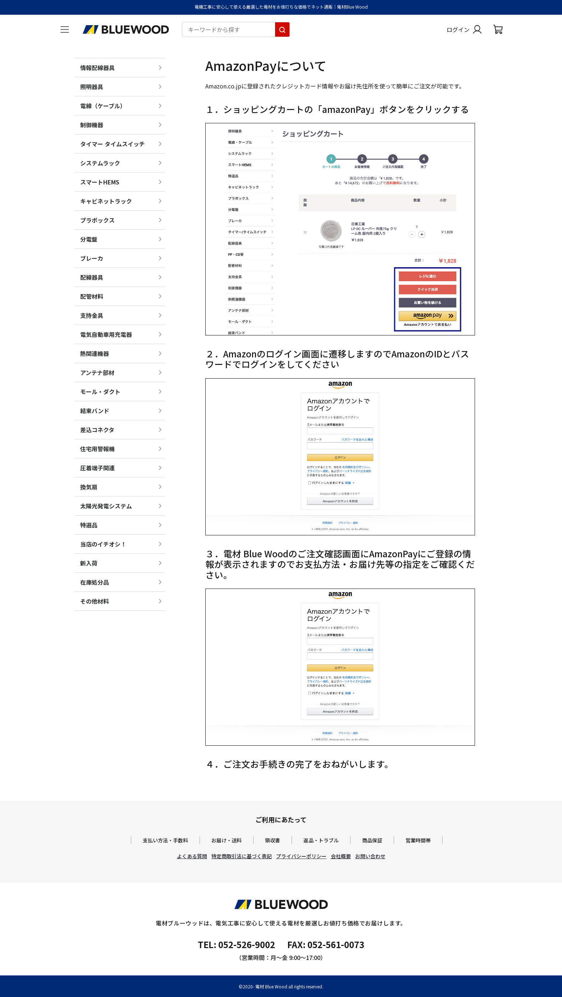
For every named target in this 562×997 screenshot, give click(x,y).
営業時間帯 (418, 840)
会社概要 (341, 856)
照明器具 (91, 86)
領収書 (272, 840)
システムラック (100, 163)
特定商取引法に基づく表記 (241, 856)
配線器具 (91, 277)
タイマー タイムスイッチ (112, 144)
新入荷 (88, 563)
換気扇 (88, 487)
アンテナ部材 (97, 372)
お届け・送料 (226, 840)
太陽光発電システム (106, 506)
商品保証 (372, 840)
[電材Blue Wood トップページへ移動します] (126, 29)
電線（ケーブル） (103, 105)
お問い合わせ (370, 856)
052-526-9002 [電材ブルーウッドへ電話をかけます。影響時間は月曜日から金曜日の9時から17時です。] (246, 944)
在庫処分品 (94, 582)
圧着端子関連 (97, 467)
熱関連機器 (94, 353)
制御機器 (91, 124)
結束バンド (94, 410)
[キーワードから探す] (282, 29)
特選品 (88, 525)
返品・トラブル (321, 840)
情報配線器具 (97, 67)
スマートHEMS (99, 182)
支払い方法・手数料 (165, 840)
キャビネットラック (106, 201)
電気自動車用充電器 (106, 334)
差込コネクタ (97, 429)
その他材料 (94, 601)
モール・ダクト (100, 391)
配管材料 (91, 296)
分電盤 (88, 239)
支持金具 (91, 315)
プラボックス (97, 220)
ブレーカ (91, 258)
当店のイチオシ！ (103, 544)
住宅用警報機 (97, 448)
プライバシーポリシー (301, 856)
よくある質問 (192, 856)
